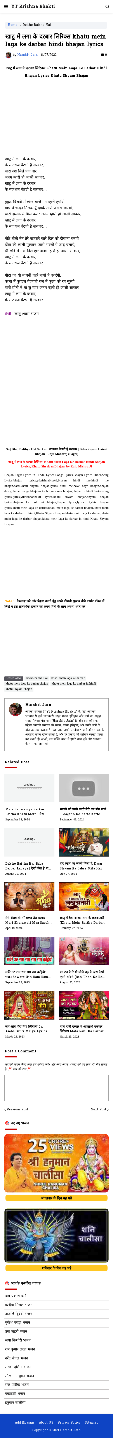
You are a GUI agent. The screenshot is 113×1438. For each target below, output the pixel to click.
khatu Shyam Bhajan (19, 689)
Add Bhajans (25, 1423)
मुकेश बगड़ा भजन (17, 1323)
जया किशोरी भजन (18, 1340)
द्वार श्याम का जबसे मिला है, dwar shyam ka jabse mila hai (81, 866)
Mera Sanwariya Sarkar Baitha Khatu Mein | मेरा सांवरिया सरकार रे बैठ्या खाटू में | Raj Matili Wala (27, 812)
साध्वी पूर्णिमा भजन (18, 1367)
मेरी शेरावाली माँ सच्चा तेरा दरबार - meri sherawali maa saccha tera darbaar (28, 920)
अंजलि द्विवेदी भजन (18, 1314)
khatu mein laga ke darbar (68, 678)
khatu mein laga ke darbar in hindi (74, 684)
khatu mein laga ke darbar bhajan (27, 684)
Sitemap (91, 1423)
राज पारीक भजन (17, 1385)
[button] (5, 6)
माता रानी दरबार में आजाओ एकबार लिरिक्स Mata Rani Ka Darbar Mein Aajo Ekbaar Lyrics (82, 1029)
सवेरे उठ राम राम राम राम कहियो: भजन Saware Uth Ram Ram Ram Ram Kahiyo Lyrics (26, 975)
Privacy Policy (69, 1423)
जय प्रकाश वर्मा (15, 1296)
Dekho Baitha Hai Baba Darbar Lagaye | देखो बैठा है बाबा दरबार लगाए (28, 866)
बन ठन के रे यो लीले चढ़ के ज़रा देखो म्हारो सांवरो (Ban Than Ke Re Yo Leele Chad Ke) (82, 975)
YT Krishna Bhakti (33, 6)
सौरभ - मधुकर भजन (19, 1376)
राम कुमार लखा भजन (20, 1349)
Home (12, 25)
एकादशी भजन (15, 1394)
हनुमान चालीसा (15, 1403)
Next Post (98, 1110)
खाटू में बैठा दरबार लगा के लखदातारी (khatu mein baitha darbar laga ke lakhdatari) (82, 920)
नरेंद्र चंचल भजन (16, 1358)
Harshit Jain (38, 705)
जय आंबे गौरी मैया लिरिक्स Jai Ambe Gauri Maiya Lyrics (26, 1029)
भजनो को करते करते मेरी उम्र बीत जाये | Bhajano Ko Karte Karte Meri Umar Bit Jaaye (83, 812)
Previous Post (17, 1110)
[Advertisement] (56, 120)
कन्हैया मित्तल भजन (18, 1305)
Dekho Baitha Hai (37, 25)
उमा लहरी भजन (16, 1331)
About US (46, 1423)
